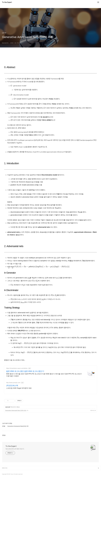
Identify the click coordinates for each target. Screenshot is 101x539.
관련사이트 (4, 501)
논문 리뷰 (7, 440)
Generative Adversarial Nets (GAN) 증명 (15, 443)
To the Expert (7, 2)
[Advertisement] (50, 377)
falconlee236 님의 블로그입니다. (15, 482)
